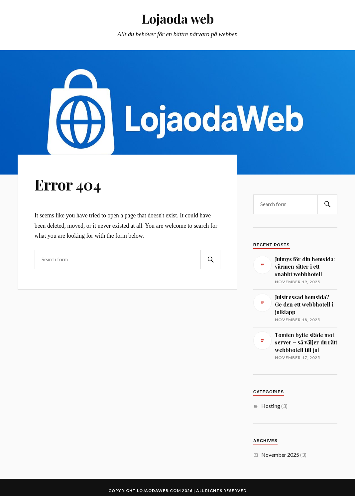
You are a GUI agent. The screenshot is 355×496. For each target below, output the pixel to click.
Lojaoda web (178, 18)
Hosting (270, 406)
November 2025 (280, 454)
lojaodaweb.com (159, 490)
